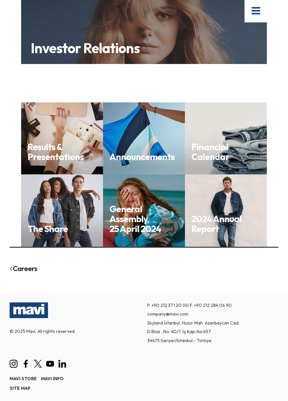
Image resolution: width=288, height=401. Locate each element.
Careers (23, 268)
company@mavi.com (167, 314)
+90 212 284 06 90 (213, 305)
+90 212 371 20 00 (170, 305)
